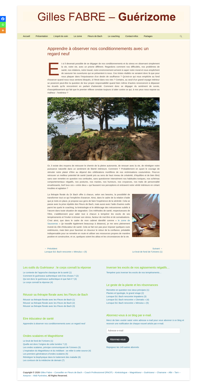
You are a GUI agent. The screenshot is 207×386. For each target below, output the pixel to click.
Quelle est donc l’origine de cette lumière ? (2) (45, 344)
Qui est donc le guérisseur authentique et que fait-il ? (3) (50, 279)
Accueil (26, 36)
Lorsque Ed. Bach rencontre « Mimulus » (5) (127, 303)
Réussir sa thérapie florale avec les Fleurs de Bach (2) (49, 303)
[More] (3, 30)
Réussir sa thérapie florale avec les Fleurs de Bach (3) (49, 306)
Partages (148, 36)
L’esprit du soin (61, 36)
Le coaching (114, 36)
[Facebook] (3, 19)
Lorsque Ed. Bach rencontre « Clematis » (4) (127, 299)
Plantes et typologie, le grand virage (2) (125, 293)
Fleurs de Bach (95, 36)
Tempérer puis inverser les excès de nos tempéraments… (134, 272)
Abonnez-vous (117, 339)
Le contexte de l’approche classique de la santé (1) (47, 272)
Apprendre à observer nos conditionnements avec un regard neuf (54, 323)
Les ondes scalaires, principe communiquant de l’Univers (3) (52, 347)
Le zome (78, 36)
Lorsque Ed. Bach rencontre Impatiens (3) (126, 296)
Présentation (42, 36)
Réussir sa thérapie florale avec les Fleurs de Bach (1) (49, 299)
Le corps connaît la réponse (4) (38, 282)
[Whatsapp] (3, 25)
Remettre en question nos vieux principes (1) (127, 290)
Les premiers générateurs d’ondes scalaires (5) (45, 354)
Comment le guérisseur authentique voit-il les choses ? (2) (51, 276)
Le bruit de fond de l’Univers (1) (38, 341)
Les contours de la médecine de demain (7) (44, 360)
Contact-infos (131, 36)
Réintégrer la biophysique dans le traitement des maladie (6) (52, 357)
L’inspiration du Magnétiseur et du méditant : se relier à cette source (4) (57, 350)
